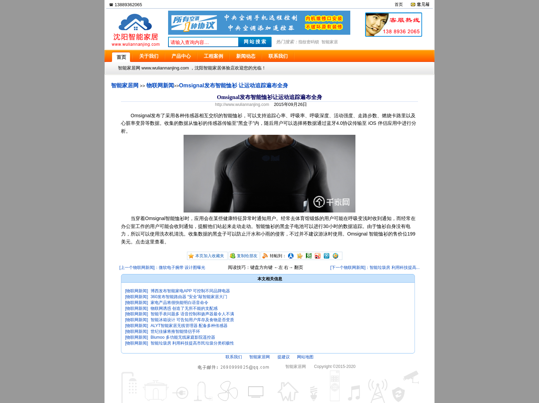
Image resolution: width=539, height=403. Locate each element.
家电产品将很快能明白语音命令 (179, 302)
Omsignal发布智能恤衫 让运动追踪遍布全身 (233, 85)
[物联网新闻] (136, 290)
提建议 (283, 357)
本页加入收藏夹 (209, 255)
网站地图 (305, 357)
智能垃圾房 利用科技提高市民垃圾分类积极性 (192, 343)
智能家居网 (125, 85)
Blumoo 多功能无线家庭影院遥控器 (183, 337)
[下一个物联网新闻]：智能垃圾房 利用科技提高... (375, 267)
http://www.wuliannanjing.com (242, 104)
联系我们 (234, 357)
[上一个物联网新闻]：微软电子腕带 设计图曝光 (162, 267)
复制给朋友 (247, 255)
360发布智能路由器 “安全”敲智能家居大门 (189, 296)
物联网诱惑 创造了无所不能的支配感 (184, 308)
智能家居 (329, 42)
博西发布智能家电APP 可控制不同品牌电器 (190, 290)
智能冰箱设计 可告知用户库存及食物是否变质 (192, 319)
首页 (399, 4)
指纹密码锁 (308, 42)
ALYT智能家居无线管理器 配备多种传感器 (189, 325)
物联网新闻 (160, 85)
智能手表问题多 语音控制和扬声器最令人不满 (192, 314)
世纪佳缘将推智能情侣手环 (175, 331)
